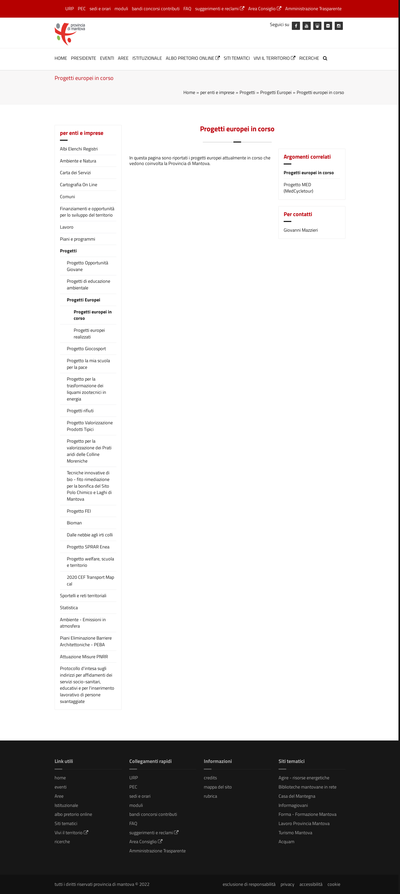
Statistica (69, 607)
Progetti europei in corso (93, 315)
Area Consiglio (264, 8)
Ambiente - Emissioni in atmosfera (83, 623)
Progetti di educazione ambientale (88, 284)
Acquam (286, 841)
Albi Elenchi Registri (79, 148)
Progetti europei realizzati (89, 333)
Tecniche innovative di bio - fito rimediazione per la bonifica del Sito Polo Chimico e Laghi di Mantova (89, 485)
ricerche (309, 58)
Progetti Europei (83, 300)
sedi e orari (100, 8)
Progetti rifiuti (80, 410)
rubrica (210, 796)
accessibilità (310, 884)
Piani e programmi (77, 239)
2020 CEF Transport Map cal (90, 580)
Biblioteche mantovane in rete (307, 786)
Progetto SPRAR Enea (88, 547)
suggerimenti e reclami (219, 8)
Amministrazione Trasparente (313, 8)
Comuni (67, 196)
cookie (334, 884)
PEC (82, 8)
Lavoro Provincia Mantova (304, 823)
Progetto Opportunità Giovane (87, 266)
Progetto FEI (79, 511)
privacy (287, 884)
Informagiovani (293, 805)
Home (189, 92)
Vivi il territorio (274, 58)
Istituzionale (147, 58)
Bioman (74, 523)
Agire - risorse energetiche (304, 777)
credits (210, 777)
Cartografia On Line (78, 184)
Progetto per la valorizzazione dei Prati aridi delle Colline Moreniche (89, 451)
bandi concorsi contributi (156, 8)
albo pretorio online (193, 58)
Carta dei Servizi (75, 172)
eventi (107, 58)
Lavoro (66, 227)
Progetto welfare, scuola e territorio (90, 562)
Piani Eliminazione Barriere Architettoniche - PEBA (86, 641)
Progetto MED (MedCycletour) (298, 188)
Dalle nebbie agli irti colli (90, 535)
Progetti (68, 250)
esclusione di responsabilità (249, 884)
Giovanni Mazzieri (301, 230)
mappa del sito (218, 786)
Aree (123, 58)
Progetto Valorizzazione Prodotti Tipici (90, 425)
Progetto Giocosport (86, 348)
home (61, 58)
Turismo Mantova (295, 832)
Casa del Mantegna (297, 796)
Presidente (83, 58)
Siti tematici (237, 58)
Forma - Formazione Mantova (307, 814)
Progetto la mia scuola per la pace (88, 363)
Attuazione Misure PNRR (84, 656)
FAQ (187, 8)
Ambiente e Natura (78, 160)
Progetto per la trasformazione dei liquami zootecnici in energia (86, 389)
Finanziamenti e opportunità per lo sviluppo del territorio (87, 212)
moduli (121, 8)
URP (69, 8)
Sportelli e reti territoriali (83, 595)
